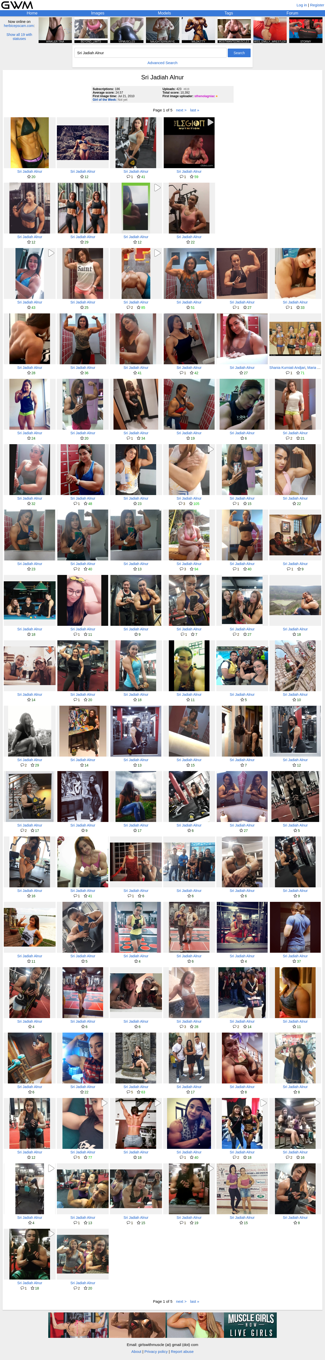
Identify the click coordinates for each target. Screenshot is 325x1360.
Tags (228, 13)
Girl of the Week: (105, 100)
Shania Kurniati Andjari (287, 368)
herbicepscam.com (19, 26)
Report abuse (182, 1351)
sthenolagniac (204, 96)
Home (32, 13)
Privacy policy (156, 1351)
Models (164, 13)
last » (194, 110)
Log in (302, 5)
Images (97, 13)
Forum (292, 13)
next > (181, 110)
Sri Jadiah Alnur (29, 171)
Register (317, 5)
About (136, 1351)
